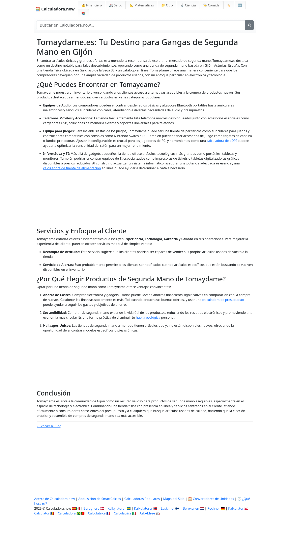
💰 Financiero (91, 5)
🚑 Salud (115, 5)
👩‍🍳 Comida (211, 5)
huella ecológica (148, 317)
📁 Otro (167, 5)
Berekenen (191, 508)
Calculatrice (97, 513)
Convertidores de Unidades (213, 499)
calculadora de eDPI (222, 140)
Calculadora (67, 513)
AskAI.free (147, 513)
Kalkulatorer (143, 508)
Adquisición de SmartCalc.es (99, 499)
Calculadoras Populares (142, 499)
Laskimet (167, 508)
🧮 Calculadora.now (55, 9)
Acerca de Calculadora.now (54, 499)
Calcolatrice (122, 513)
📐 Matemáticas (141, 5)
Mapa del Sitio (173, 499)
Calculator (42, 513)
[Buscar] (249, 25)
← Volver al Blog (49, 426)
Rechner (213, 508)
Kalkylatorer (117, 508)
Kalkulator (236, 508)
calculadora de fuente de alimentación (72, 168)
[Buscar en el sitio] (140, 25)
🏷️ (229, 5)
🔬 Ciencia (188, 5)
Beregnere (91, 508)
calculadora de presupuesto (223, 299)
